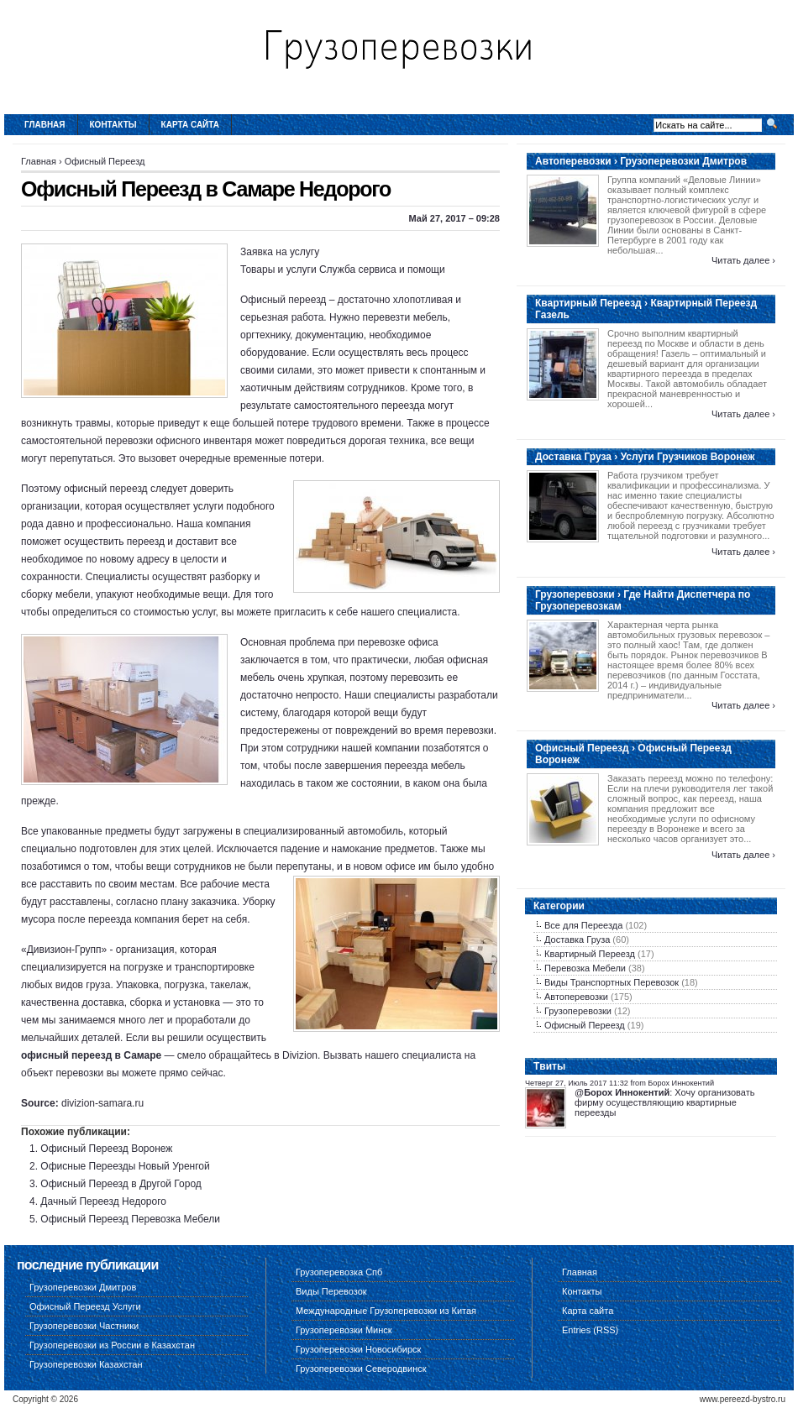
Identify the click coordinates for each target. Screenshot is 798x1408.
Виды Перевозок (331, 1291)
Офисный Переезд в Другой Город (120, 1184)
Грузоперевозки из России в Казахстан (112, 1345)
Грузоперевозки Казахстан (86, 1364)
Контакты (113, 124)
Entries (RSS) (590, 1330)
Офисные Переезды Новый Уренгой (124, 1166)
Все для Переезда (583, 925)
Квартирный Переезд (589, 954)
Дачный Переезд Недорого (103, 1201)
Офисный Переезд (105, 161)
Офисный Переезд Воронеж (106, 1148)
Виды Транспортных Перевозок (611, 982)
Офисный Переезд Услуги (85, 1306)
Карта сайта (190, 124)
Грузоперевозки (578, 1011)
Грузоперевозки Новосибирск (358, 1349)
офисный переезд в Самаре (91, 1055)
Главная (45, 124)
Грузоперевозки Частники (84, 1326)
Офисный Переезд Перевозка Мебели (130, 1219)
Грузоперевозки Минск (344, 1330)
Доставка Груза (577, 939)
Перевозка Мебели (585, 968)
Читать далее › (743, 260)
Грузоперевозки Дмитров (82, 1287)
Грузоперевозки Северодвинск (361, 1369)
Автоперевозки (576, 997)
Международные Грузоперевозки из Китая (386, 1311)
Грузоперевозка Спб (339, 1272)
